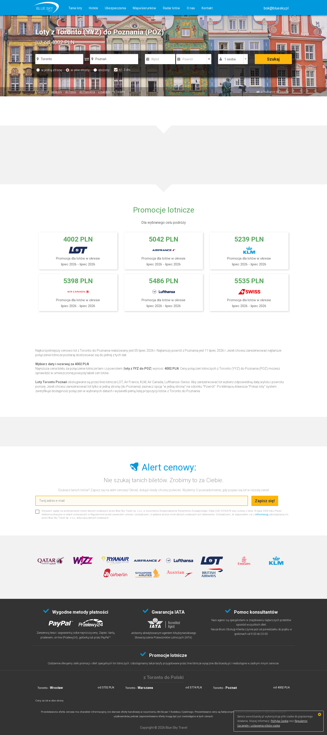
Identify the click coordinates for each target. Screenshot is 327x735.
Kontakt (207, 8)
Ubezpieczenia (115, 8)
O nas (191, 8)
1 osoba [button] (230, 59)
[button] (276, 8)
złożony (102, 70)
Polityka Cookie (279, 721)
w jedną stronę (49, 70)
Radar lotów (171, 8)
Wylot (155, 59)
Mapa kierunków (144, 8)
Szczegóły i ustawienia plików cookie (258, 725)
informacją (261, 514)
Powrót (188, 59)
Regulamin (301, 721)
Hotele (93, 8)
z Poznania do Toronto (275, 91)
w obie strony (78, 70)
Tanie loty (75, 8)
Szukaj (273, 59)
